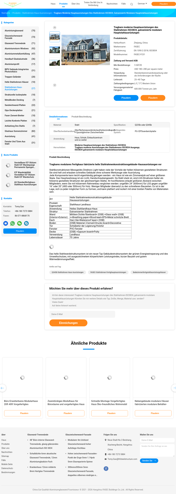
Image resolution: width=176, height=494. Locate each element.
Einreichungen (68, 323)
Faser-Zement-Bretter (20, 115)
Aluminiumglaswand (20, 30)
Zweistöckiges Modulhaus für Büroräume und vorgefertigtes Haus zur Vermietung (66, 404)
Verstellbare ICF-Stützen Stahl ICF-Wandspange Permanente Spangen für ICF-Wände (25, 164)
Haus (3, 440)
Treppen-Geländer (20, 76)
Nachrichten (6, 452)
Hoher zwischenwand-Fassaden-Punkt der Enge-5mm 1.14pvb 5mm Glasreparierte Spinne (82, 457)
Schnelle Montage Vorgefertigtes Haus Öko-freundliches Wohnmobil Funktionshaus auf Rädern (109, 404)
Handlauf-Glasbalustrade (20, 58)
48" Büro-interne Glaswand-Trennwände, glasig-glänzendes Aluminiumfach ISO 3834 (44, 444)
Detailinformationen (58, 117)
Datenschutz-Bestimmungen (8, 470)
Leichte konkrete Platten (20, 120)
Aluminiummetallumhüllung (20, 53)
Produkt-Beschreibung (81, 117)
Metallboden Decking (20, 99)
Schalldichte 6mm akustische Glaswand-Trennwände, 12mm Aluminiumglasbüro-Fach (43, 457)
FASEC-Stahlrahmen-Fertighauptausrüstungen (108, 272)
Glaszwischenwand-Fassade (20, 37)
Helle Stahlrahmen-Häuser (20, 82)
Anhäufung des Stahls (20, 125)
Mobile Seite (7, 464)
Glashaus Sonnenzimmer (20, 131)
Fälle (3, 460)
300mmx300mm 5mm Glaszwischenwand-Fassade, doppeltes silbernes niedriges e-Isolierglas (82, 471)
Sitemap (5, 456)
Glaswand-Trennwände (20, 43)
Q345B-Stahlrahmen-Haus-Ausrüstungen (68, 272)
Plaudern (164, 4)
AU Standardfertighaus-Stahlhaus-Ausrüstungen (25, 183)
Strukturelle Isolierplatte (20, 94)
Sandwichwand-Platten (20, 105)
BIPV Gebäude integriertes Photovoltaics (20, 70)
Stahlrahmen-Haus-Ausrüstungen (20, 88)
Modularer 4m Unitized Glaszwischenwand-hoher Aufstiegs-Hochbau (79, 444)
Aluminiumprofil (20, 64)
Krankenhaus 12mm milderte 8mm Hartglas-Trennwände (43, 469)
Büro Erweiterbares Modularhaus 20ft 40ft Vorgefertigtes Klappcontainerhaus (21, 404)
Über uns (5, 448)
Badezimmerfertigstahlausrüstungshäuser (149, 272)
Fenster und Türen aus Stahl (20, 142)
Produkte (5, 444)
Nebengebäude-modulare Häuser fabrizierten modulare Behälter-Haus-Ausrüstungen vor (152, 404)
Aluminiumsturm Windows (20, 48)
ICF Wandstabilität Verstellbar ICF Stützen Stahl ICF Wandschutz (24, 174)
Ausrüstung (20, 136)
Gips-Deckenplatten (20, 110)
